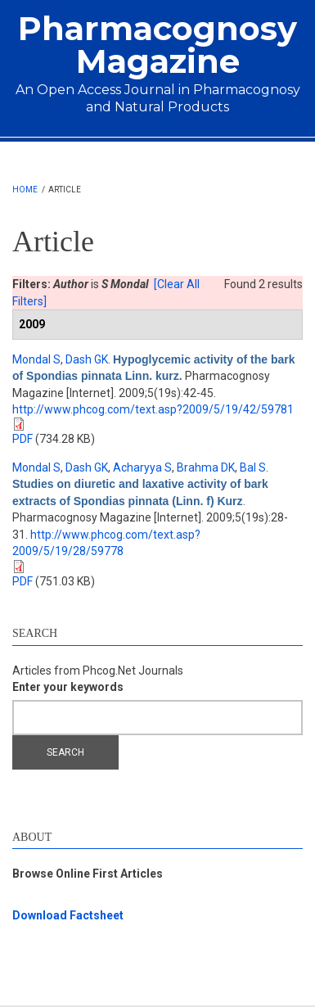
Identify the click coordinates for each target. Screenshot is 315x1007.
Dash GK (86, 359)
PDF (22, 438)
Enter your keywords (68, 686)
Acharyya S (142, 467)
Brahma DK (206, 467)
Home (25, 189)
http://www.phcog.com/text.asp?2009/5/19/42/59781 (153, 409)
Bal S (253, 467)
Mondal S (36, 359)
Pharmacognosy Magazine (157, 44)
